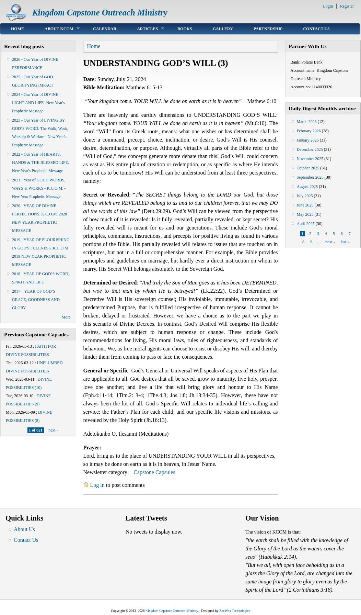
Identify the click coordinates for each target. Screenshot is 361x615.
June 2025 (305, 205)
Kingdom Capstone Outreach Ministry (99, 12)
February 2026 (309, 130)
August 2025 (307, 186)
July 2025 (305, 195)
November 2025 (310, 158)
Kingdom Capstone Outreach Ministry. (172, 611)
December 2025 (310, 149)
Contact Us (316, 28)
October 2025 (308, 168)
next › (53, 430)
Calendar (104, 28)
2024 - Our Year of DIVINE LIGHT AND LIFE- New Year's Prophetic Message (38, 102)
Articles (145, 28)
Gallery (223, 28)
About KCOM (57, 28)
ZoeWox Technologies (234, 611)
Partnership (268, 28)
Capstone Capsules (154, 472)
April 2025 (306, 223)
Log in (97, 485)
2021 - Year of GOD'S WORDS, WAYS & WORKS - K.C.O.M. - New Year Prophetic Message (39, 188)
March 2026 (307, 121)
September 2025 (310, 177)
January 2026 (308, 140)
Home (17, 28)
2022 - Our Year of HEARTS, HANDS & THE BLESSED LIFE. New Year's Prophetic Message (40, 162)
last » (345, 241)
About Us (24, 529)
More (66, 317)
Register (347, 6)
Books (184, 28)
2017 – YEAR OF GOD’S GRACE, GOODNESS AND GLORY (36, 299)
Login (328, 6)
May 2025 (305, 214)
